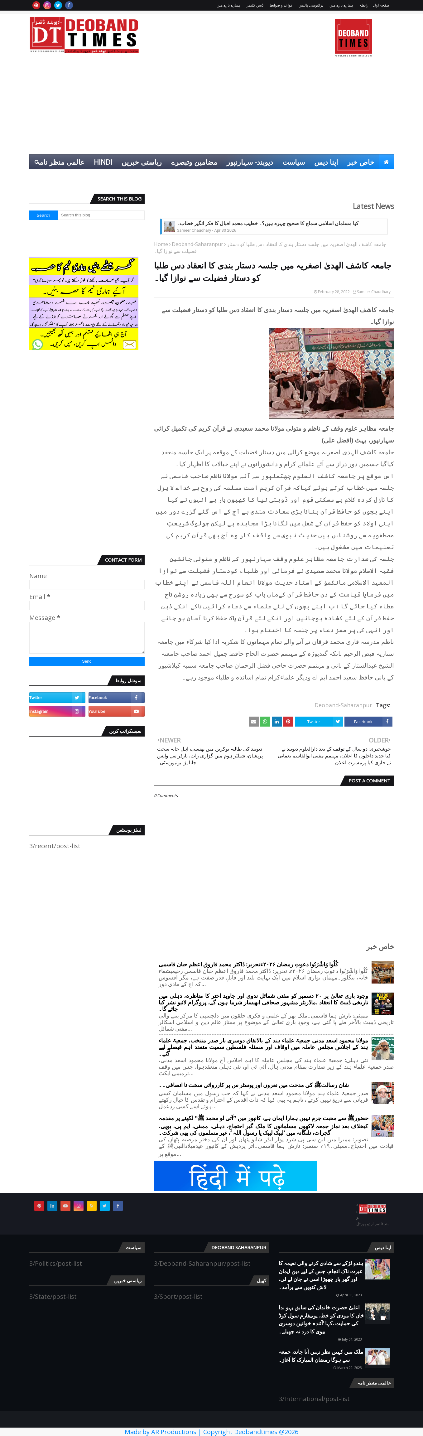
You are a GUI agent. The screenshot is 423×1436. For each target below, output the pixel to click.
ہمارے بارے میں (341, 5)
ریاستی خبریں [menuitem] (142, 162)
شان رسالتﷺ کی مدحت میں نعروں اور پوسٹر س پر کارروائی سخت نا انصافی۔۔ (254, 1085)
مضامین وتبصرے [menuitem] (194, 162)
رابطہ (363, 5)
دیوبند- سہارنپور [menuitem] (250, 162)
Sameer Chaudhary (374, 291)
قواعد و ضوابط (281, 5)
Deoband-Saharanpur (197, 244)
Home (161, 244)
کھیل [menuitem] (382, 176)
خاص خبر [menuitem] (360, 162)
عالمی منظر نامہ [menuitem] (60, 162)
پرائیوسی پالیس (311, 5)
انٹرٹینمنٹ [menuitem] (351, 176)
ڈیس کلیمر (255, 5)
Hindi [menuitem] (103, 162)
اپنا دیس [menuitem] (326, 162)
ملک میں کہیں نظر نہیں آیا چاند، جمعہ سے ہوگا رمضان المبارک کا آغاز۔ (321, 1355)
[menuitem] (386, 161)
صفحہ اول (381, 5)
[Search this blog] (101, 215)
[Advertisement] (212, 107)
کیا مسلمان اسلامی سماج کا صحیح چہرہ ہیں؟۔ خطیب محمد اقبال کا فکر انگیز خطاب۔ (268, 223)
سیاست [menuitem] (293, 162)
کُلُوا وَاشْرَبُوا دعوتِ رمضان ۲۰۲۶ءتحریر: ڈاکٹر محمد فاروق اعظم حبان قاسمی (248, 965)
